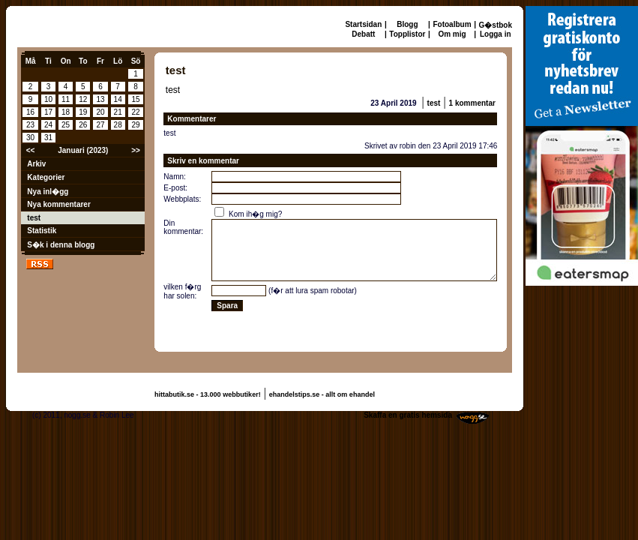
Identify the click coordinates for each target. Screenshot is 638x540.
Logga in (495, 34)
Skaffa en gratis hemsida (408, 415)
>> (135, 150)
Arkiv (36, 164)
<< (30, 150)
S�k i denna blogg (60, 245)
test (33, 218)
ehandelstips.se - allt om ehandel (322, 394)
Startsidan (363, 24)
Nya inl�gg (47, 192)
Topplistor (407, 34)
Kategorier (45, 177)
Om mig (452, 34)
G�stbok (495, 25)
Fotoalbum (452, 24)
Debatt (363, 34)
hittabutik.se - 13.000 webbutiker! (207, 394)
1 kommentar (472, 103)
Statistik (41, 230)
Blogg (407, 24)
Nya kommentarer (58, 204)
